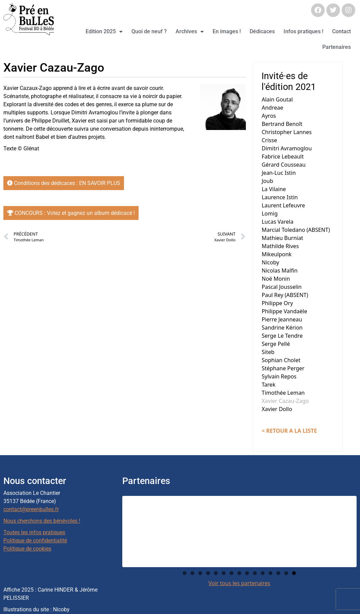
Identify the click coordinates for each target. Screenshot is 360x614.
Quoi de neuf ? (149, 31)
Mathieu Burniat (282, 238)
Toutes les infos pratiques (34, 532)
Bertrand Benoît (282, 124)
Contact (341, 31)
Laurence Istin (280, 197)
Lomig (269, 213)
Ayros (269, 115)
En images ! (227, 31)
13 (278, 573)
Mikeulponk (276, 254)
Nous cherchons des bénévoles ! (41, 521)
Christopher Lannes (286, 132)
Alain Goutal (277, 99)
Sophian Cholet (281, 360)
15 (294, 573)
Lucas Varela (277, 221)
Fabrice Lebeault (283, 156)
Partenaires (336, 47)
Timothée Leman (283, 392)
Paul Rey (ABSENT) (285, 295)
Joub (267, 181)
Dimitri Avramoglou (286, 148)
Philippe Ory (277, 303)
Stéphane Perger (283, 368)
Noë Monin (276, 278)
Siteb (268, 352)
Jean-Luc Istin (278, 172)
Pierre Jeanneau (282, 319)
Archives (190, 31)
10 (255, 573)
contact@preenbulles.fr (31, 509)
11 (263, 573)
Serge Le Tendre (282, 335)
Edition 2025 (104, 31)
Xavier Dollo (277, 409)
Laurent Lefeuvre (283, 205)
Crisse (269, 140)
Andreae (272, 107)
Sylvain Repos (279, 376)
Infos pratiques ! (303, 31)
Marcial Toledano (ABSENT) (296, 230)
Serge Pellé (276, 344)
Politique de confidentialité (35, 540)
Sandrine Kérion (282, 327)
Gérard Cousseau (283, 164)
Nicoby (270, 262)
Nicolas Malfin (280, 270)
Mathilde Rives (280, 246)
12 (270, 573)
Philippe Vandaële (284, 311)
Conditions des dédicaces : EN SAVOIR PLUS (63, 183)
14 (286, 573)
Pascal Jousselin (282, 287)
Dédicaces (262, 31)
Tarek (268, 384)
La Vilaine (274, 189)
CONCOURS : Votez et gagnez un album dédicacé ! (71, 213)
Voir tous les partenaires (239, 583)
